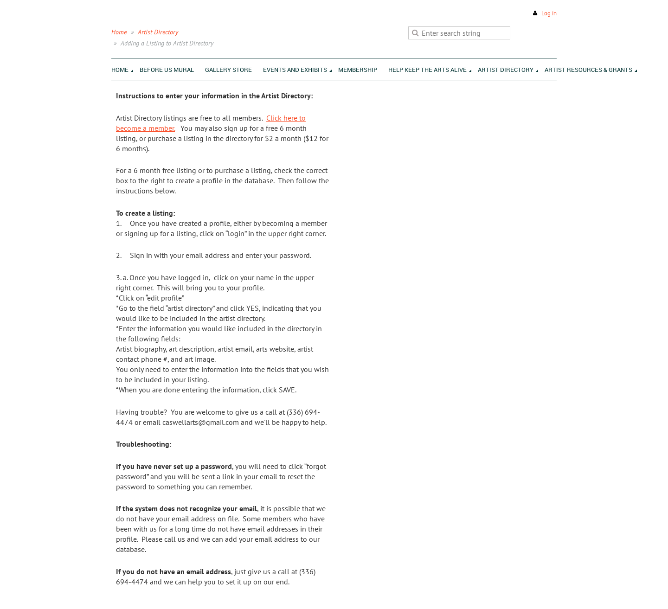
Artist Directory (158, 32)
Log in (549, 13)
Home (119, 32)
